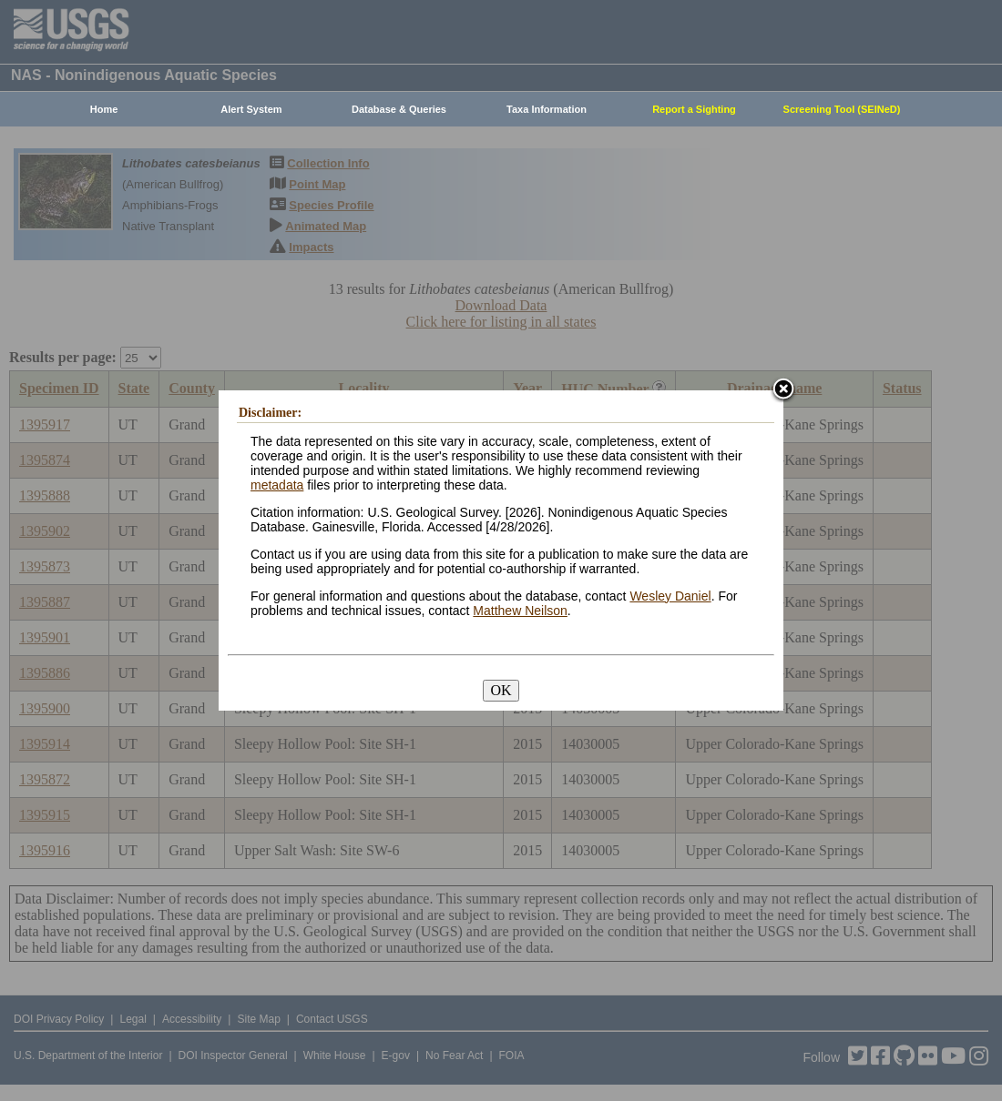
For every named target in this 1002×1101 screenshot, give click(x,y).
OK (500, 690)
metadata (276, 485)
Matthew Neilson (520, 610)
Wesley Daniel (670, 596)
